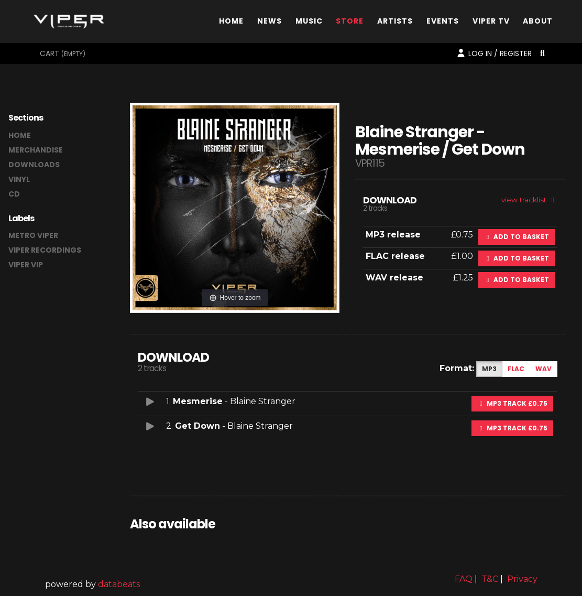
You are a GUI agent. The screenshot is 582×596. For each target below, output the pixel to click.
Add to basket (516, 236)
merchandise (35, 150)
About (538, 22)
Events (442, 22)
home (19, 135)
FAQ (464, 579)
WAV (543, 368)
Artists (395, 22)
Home (231, 22)
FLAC (516, 368)
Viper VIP (25, 264)
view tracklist (529, 200)
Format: (457, 368)
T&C (489, 579)
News (269, 22)
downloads (34, 164)
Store (350, 22)
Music (309, 22)
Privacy (522, 579)
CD (14, 194)
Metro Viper (33, 235)
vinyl (19, 179)
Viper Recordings (44, 250)
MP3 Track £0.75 (512, 403)
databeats (119, 584)
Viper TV (491, 22)
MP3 (489, 368)
